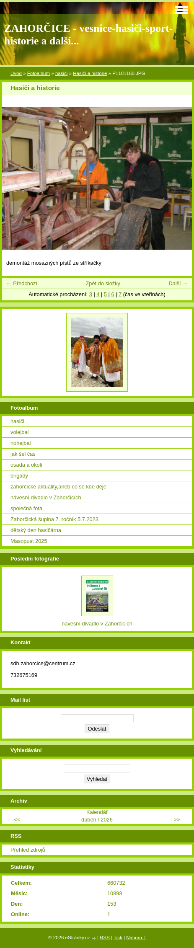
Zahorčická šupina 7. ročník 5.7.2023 (54, 519)
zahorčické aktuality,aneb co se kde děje (58, 486)
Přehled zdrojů (27, 850)
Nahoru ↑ (136, 937)
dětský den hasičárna (35, 530)
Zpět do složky (102, 283)
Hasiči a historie (90, 73)
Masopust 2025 (28, 541)
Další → (178, 283)
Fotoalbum (38, 73)
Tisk (118, 937)
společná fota (26, 508)
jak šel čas (23, 454)
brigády (19, 476)
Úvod (16, 73)
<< (17, 819)
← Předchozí (21, 283)
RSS (105, 937)
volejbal (19, 432)
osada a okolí (26, 465)
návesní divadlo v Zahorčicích (45, 497)
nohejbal (20, 443)
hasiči (61, 73)
